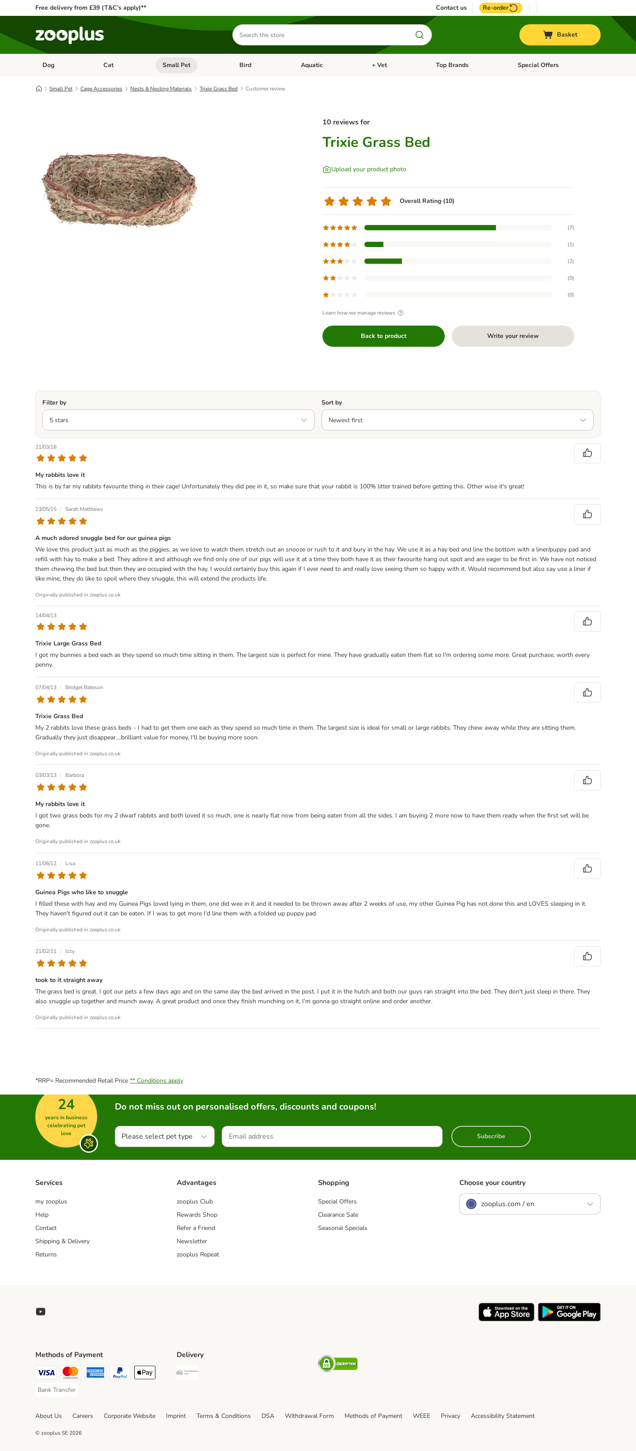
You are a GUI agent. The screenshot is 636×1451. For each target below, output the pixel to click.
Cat (108, 65)
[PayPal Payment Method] (120, 1374)
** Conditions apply (156, 1080)
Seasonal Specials (342, 1228)
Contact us (451, 8)
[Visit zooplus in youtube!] (40, 1311)
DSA (267, 1416)
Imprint (176, 1416)
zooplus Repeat (198, 1254)
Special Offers (538, 65)
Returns (46, 1254)
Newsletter (192, 1241)
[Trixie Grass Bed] (119, 191)
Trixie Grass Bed (219, 88)
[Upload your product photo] (364, 169)
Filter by (54, 402)
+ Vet (379, 65)
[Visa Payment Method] (46, 1374)
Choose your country (492, 1183)
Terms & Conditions (224, 1416)
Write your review (513, 336)
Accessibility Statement (503, 1416)
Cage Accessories (101, 88)
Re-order (501, 8)
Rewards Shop (197, 1215)
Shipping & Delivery (62, 1241)
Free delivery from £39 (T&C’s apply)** (90, 8)
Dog (48, 65)
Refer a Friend (196, 1228)
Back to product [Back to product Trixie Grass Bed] (383, 336)
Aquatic (312, 65)
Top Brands (452, 65)
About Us (48, 1416)
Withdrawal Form (309, 1416)
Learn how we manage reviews (364, 312)
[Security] (338, 1365)
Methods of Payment (373, 1416)
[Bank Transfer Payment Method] (57, 1390)
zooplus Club (195, 1201)
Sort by (332, 402)
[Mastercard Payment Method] (70, 1374)
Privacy (450, 1416)
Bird (245, 65)
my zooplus (51, 1201)
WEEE (421, 1416)
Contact (46, 1228)
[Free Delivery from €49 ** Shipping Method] (187, 1374)
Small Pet (176, 65)
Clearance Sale (338, 1215)
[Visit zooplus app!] (506, 1319)
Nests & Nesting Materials (161, 88)
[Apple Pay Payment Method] (144, 1374)
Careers (82, 1416)
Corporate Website (129, 1416)
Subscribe (491, 1136)
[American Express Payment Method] (95, 1374)
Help (42, 1215)
